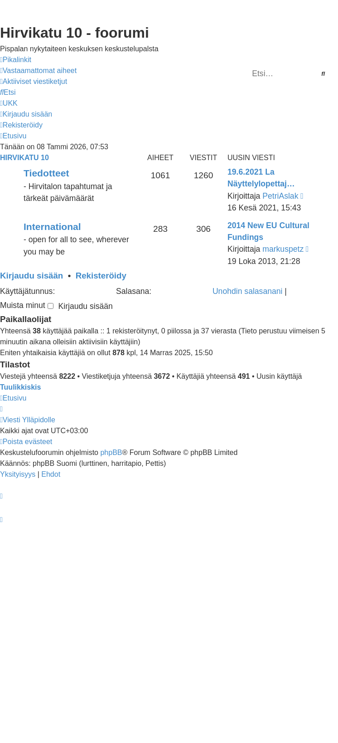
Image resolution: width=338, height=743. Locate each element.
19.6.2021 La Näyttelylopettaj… (261, 177)
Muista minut (26, 305)
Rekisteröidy (101, 275)
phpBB (111, 452)
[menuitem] (38, 70)
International (52, 226)
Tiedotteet (46, 173)
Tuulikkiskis (20, 387)
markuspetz (283, 249)
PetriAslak (280, 195)
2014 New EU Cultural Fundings (268, 231)
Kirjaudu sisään (31, 275)
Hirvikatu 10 (24, 157)
